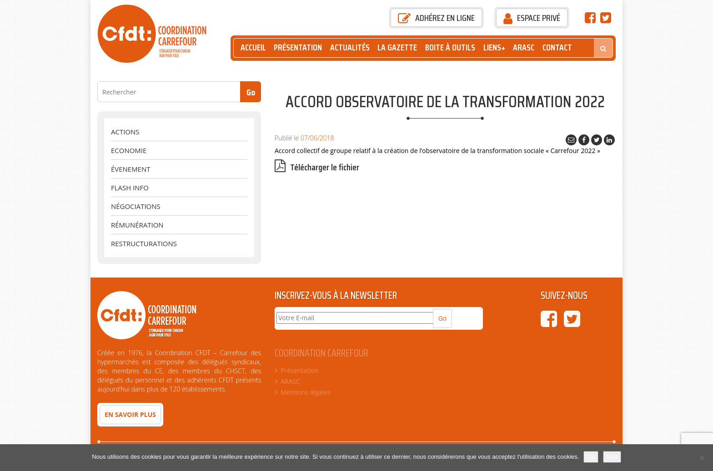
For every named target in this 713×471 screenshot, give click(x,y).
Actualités (350, 47)
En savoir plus (130, 414)
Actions (125, 131)
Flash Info (130, 187)
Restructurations (144, 243)
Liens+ (494, 47)
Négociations (136, 206)
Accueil (253, 47)
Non (612, 456)
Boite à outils (450, 47)
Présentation (298, 47)
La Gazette (397, 47)
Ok (591, 456)
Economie (128, 150)
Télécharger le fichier (317, 167)
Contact (557, 47)
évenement (130, 169)
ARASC (523, 47)
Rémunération (137, 224)
